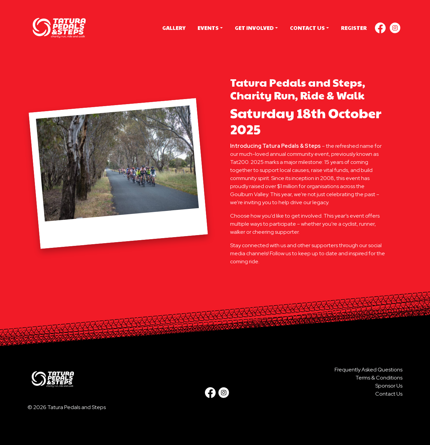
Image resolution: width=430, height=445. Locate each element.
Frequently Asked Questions (368, 369)
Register (354, 28)
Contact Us (307, 28)
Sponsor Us (388, 385)
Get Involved (254, 28)
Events (208, 28)
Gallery (173, 28)
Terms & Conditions (378, 377)
